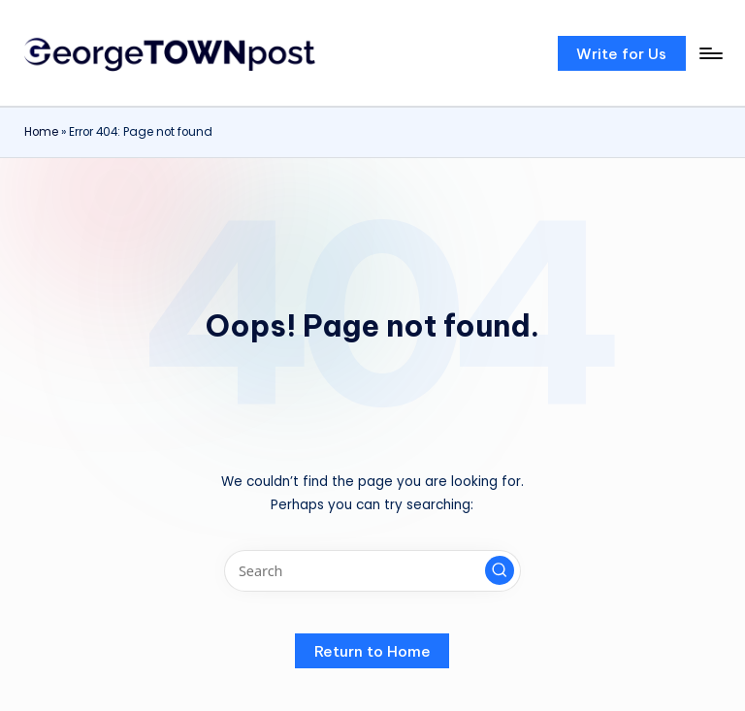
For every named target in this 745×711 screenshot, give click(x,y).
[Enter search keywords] (372, 571)
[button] (622, 53)
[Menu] (709, 53)
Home (41, 132)
